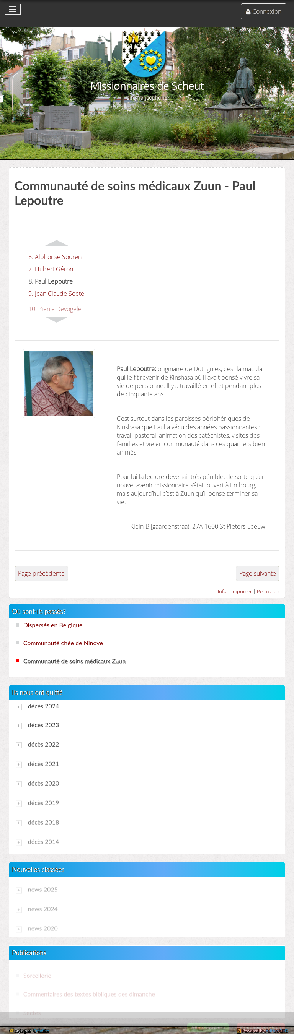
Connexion (266, 11)
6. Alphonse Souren (55, 257)
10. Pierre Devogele (55, 309)
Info (222, 591)
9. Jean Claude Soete (56, 293)
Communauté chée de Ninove (63, 642)
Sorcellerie (37, 975)
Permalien (268, 591)
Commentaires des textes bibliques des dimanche (89, 993)
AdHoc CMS (277, 1031)
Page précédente (41, 573)
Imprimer (242, 591)
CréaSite (40, 1031)
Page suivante (257, 573)
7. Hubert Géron (50, 269)
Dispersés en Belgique (53, 624)
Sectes (32, 1012)
